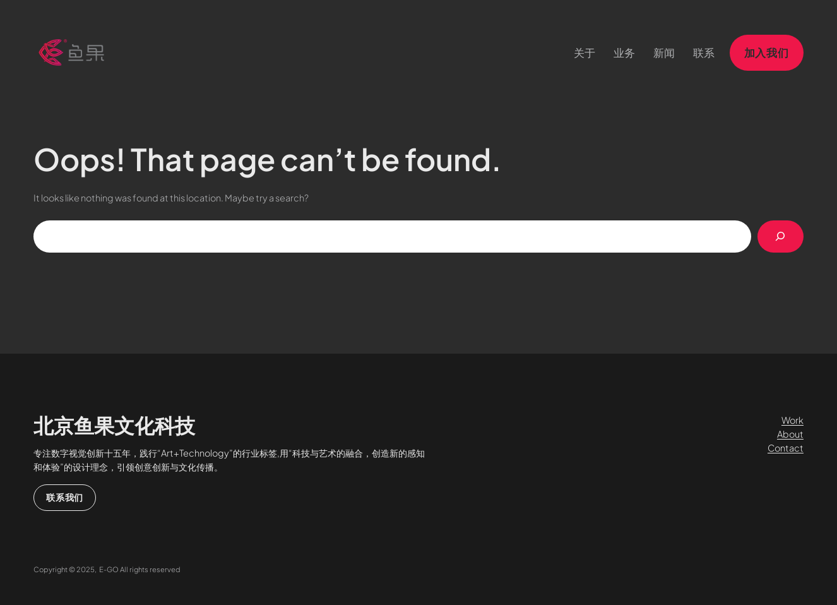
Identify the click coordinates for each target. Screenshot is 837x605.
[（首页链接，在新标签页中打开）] (71, 52)
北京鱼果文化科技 (114, 425)
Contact (786, 447)
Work (792, 420)
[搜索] (780, 236)
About (790, 434)
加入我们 (766, 52)
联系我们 (64, 497)
